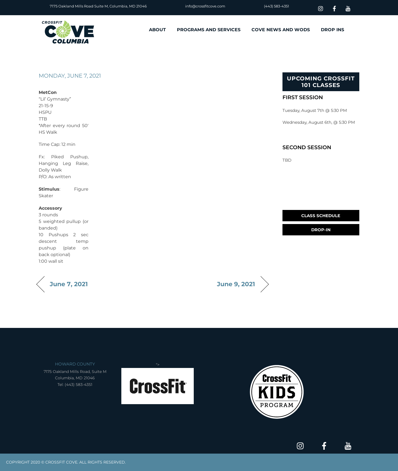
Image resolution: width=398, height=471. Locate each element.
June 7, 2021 (69, 284)
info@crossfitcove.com (205, 6)
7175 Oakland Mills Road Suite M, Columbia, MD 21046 (98, 6)
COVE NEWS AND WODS (281, 29)
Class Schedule (320, 215)
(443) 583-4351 (276, 6)
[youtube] (348, 7)
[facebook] (334, 7)
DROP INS (332, 29)
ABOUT (157, 29)
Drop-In (321, 229)
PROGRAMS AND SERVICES (208, 29)
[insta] (320, 7)
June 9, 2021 (236, 284)
